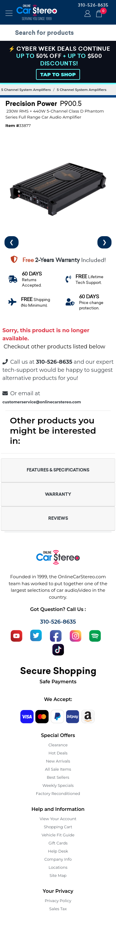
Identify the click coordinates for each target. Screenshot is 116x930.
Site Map (58, 875)
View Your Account (58, 818)
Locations (58, 867)
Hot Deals (58, 753)
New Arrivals (58, 761)
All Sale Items (58, 769)
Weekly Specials (58, 785)
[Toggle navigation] (8, 13)
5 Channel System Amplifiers (26, 90)
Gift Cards (58, 843)
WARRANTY (58, 494)
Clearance (57, 744)
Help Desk (58, 851)
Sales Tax (58, 908)
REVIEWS (58, 518)
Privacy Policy (58, 900)
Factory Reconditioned (58, 793)
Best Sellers (58, 777)
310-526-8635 (93, 5)
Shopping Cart (58, 826)
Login (86, 14)
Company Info (58, 859)
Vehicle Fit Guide (58, 834)
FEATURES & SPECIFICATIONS (58, 470)
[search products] (59, 32)
